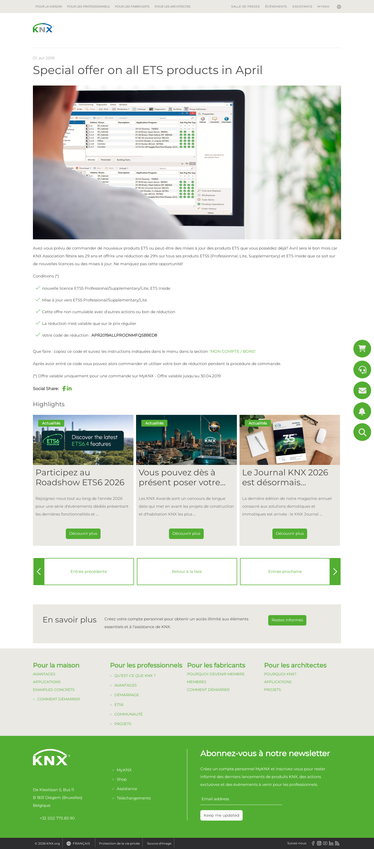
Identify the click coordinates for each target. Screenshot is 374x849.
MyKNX (323, 6)
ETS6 (119, 704)
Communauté (128, 714)
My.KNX (124, 769)
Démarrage (126, 695)
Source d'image (159, 843)
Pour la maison (49, 6)
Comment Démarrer (208, 689)
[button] (64, 388)
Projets (122, 723)
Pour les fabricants (132, 6)
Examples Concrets (54, 689)
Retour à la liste (187, 571)
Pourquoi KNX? (280, 674)
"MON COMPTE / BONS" (232, 351)
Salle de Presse (245, 6)
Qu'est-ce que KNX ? (135, 675)
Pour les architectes (172, 6)
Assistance (302, 6)
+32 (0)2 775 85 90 (54, 818)
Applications (47, 682)
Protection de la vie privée (119, 843)
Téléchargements (134, 798)
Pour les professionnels (88, 6)
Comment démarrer (58, 699)
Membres (196, 682)
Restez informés (287, 619)
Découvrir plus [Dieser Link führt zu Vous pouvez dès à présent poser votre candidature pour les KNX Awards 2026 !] (186, 533)
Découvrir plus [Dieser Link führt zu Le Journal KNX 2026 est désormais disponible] (290, 533)
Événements (276, 6)
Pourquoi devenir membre (215, 674)
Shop (122, 779)
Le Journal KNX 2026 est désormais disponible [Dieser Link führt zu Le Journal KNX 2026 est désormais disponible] (285, 478)
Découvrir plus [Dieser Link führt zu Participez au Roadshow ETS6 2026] (83, 533)
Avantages (44, 674)
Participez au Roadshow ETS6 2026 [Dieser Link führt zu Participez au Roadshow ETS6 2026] (80, 477)
